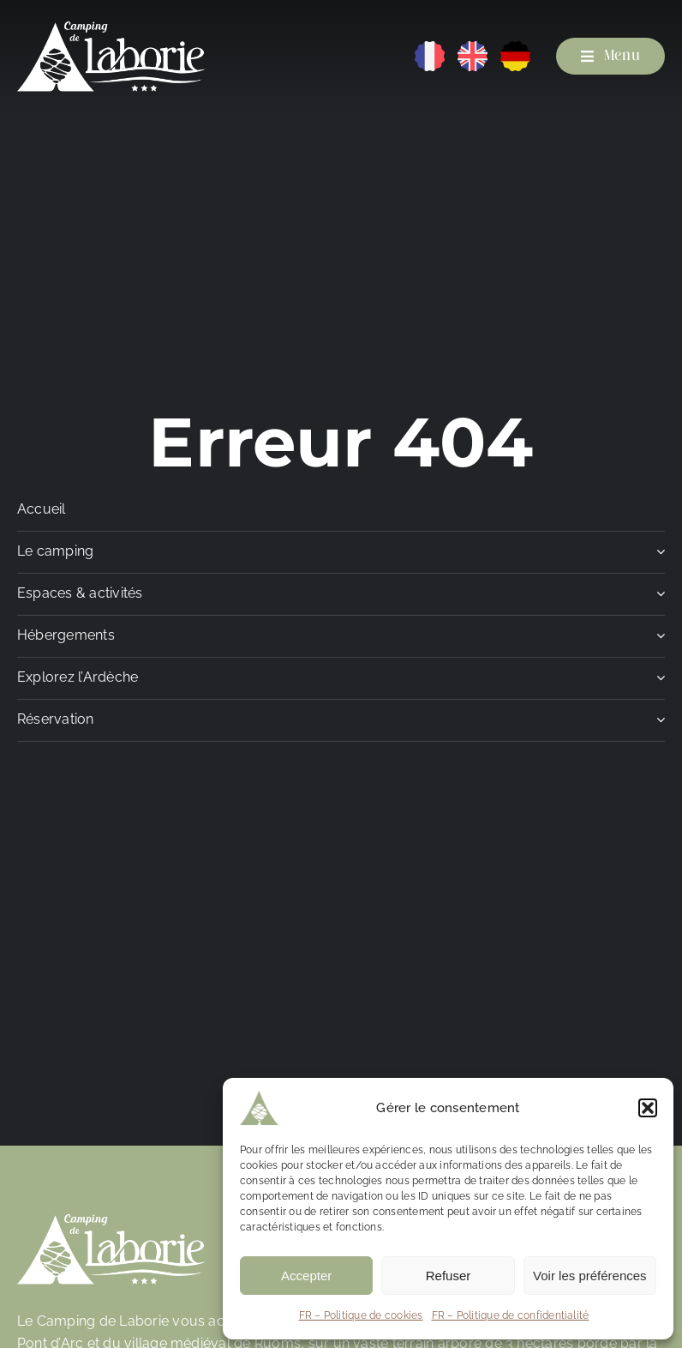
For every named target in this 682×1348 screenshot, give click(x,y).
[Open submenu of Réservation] (657, 724)
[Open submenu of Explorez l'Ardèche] (657, 682)
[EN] (473, 47)
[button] (647, 1107)
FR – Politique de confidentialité (510, 1315)
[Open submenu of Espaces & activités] (657, 598)
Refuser (448, 1275)
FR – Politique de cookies (361, 1315)
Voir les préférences (590, 1275)
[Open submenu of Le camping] (657, 556)
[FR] (430, 47)
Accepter (306, 1275)
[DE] (515, 47)
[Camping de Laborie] (111, 28)
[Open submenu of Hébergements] (657, 640)
